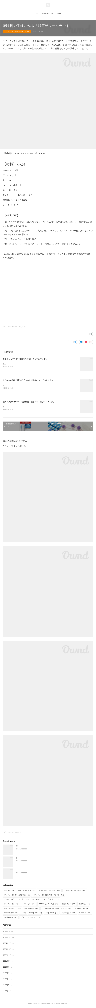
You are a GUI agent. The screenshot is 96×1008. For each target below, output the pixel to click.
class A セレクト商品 (48, 904)
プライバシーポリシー (30, 918)
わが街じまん (68, 913)
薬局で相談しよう (26, 891)
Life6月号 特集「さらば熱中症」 (27, 870)
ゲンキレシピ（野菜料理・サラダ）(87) (14, 326)
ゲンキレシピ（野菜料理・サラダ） (17, 31)
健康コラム (84, 904)
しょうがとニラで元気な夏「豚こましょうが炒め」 (34, 858)
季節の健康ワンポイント (15, 913)
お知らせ (9, 891)
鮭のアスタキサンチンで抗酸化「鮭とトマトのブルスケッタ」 (29, 402)
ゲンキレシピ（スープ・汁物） (46, 900)
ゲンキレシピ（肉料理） (49, 891)
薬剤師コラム (68, 904)
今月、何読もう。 (12, 909)
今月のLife (84, 913)
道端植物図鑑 (81, 909)
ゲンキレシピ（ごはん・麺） (16, 900)
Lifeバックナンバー (47, 13)
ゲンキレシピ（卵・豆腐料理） (17, 895)
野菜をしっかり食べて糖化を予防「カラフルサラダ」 (25, 359)
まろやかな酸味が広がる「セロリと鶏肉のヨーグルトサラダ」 (29, 380)
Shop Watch (51, 913)
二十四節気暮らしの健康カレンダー (56, 909)
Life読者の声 (10, 918)
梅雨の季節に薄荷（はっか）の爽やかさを (31, 846)
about (59, 13)
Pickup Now (35, 913)
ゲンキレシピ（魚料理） (74, 891)
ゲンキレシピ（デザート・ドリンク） (19, 904)
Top (36, 13)
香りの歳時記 (31, 909)
